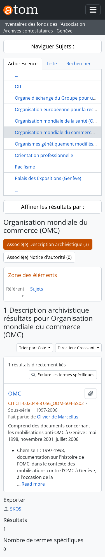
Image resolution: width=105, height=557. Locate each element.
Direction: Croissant (77, 347)
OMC (14, 393)
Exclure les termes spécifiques (62, 374)
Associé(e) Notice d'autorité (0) (39, 257)
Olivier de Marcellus (57, 417)
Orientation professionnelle (44, 155)
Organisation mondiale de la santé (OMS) (58, 121)
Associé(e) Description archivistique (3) (48, 244)
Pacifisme (25, 167)
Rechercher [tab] (78, 63)
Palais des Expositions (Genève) (48, 178)
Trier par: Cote (33, 347)
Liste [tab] (52, 63)
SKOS (12, 509)
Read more (33, 484)
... (16, 75)
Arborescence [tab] (23, 63)
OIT (18, 86)
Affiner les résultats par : (52, 206)
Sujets (36, 289)
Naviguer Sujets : (52, 46)
